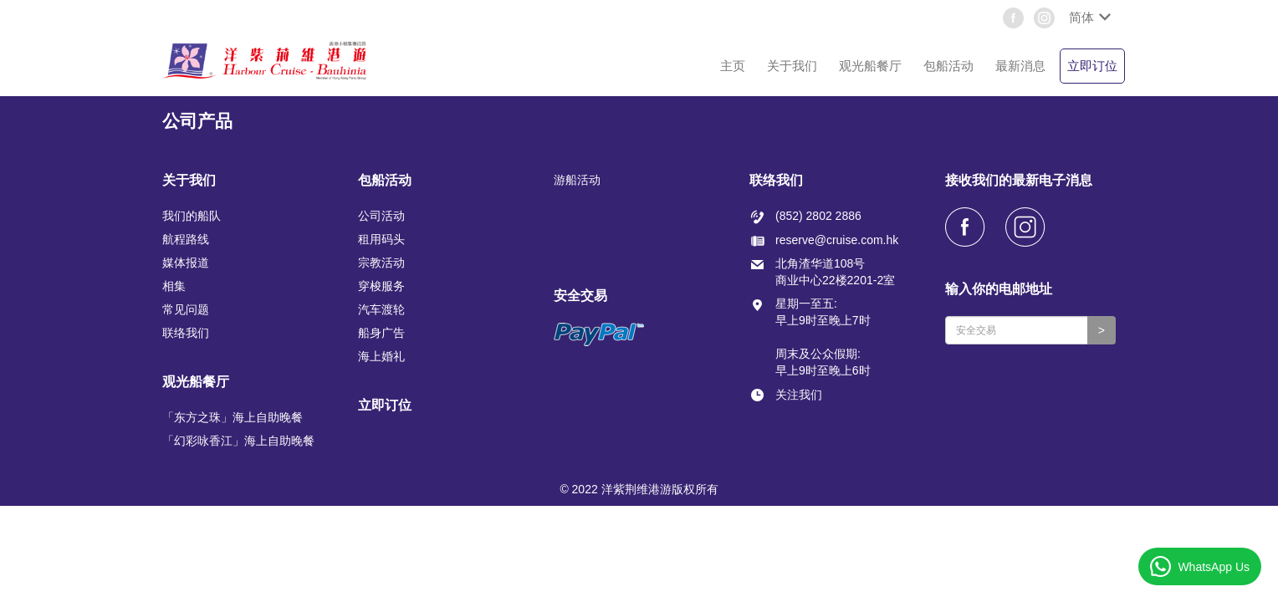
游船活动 (577, 179)
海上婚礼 (381, 356)
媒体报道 (185, 262)
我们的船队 (191, 215)
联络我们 (185, 332)
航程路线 (185, 239)
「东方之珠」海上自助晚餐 (232, 417)
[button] (1088, 17)
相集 (174, 286)
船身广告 (381, 332)
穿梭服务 (381, 286)
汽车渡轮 (381, 309)
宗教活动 (381, 262)
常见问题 (185, 309)
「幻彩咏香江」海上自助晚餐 (238, 440)
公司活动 (381, 215)
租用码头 (381, 239)
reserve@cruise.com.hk (836, 240)
